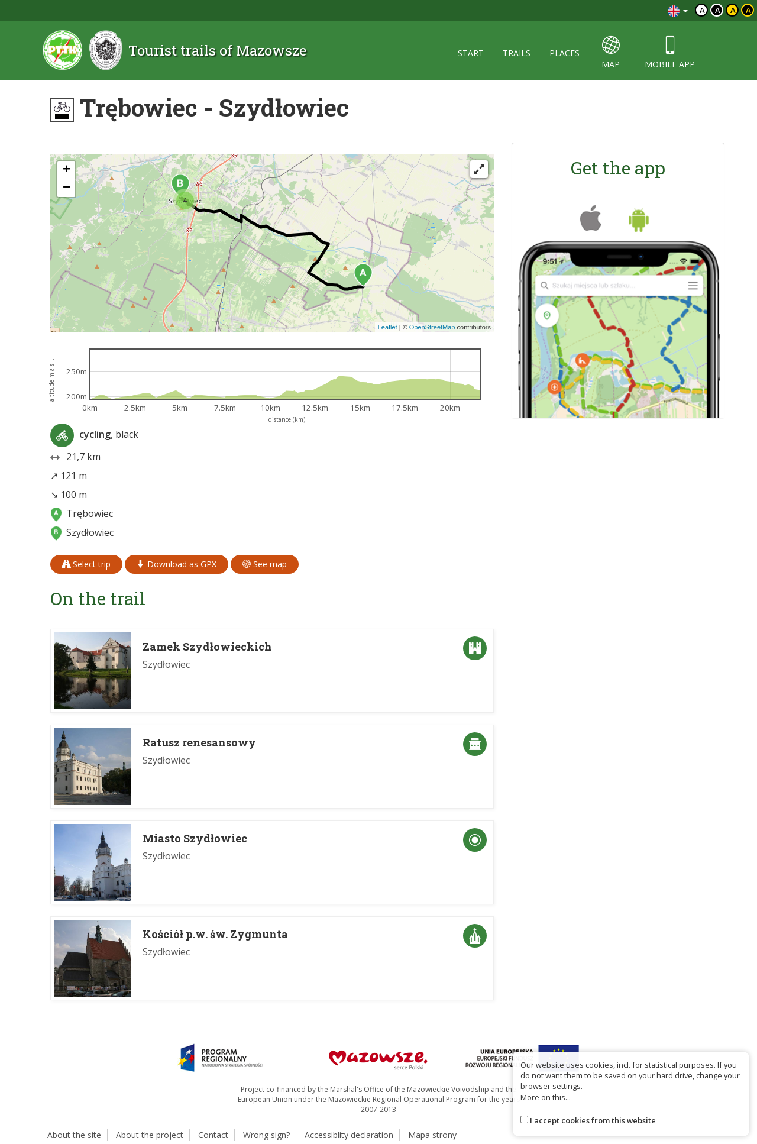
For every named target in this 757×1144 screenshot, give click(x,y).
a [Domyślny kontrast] (702, 10)
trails (516, 53)
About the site (74, 1134)
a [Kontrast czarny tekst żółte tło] (733, 10)
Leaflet (387, 327)
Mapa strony (432, 1134)
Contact (213, 1134)
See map (264, 564)
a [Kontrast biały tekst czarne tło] (717, 10)
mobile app (670, 53)
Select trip (86, 564)
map (610, 53)
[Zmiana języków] (677, 10)
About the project (149, 1134)
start (471, 53)
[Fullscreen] (479, 169)
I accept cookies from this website (593, 1120)
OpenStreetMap (432, 327)
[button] (363, 275)
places (564, 53)
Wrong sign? (266, 1134)
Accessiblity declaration (349, 1134)
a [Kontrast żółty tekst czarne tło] (748, 10)
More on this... (545, 1097)
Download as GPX (176, 564)
